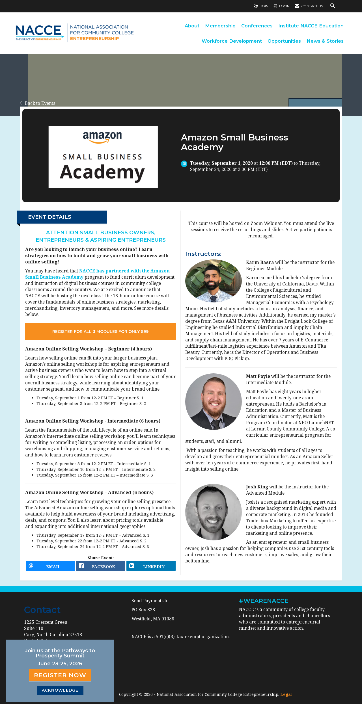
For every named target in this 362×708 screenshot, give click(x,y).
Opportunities (284, 41)
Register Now (60, 675)
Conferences (257, 26)
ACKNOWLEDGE (60, 690)
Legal (286, 698)
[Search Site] (333, 6)
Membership (220, 26)
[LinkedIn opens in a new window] (151, 568)
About (192, 26)
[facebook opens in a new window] (100, 568)
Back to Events (37, 103)
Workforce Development (232, 41)
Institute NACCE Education (311, 26)
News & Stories (325, 41)
